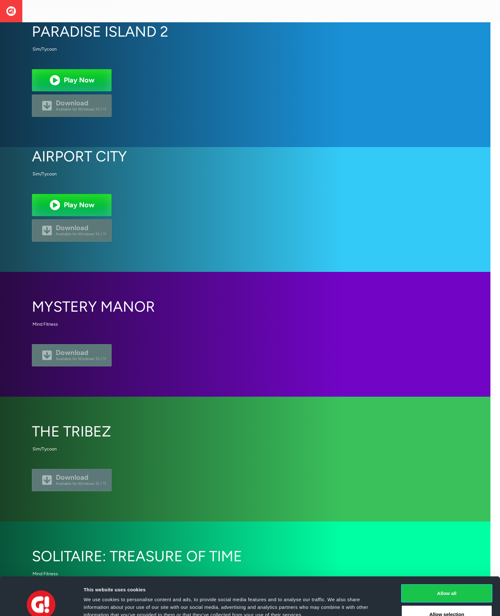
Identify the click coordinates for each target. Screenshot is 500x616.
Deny (447, 599)
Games (78, 11)
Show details (334, 599)
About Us (42, 11)
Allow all (447, 557)
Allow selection (446, 578)
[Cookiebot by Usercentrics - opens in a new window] (41, 603)
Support (112, 11)
